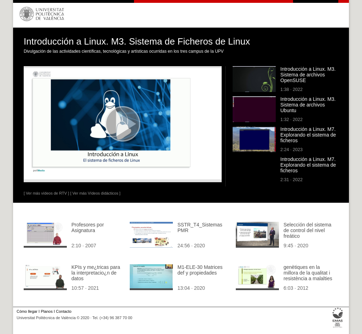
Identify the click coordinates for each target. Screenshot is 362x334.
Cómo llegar (27, 311)
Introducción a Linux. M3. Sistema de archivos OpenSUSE (307, 74)
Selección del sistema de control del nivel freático (307, 230)
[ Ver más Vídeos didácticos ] (95, 193)
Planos (46, 311)
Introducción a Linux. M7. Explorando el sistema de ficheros (308, 134)
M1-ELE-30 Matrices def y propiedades (200, 270)
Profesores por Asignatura (87, 227)
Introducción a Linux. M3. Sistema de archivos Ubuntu (307, 104)
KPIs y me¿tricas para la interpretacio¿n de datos (95, 272)
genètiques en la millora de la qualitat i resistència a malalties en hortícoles (308, 275)
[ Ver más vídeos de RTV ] (46, 193)
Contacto (63, 311)
